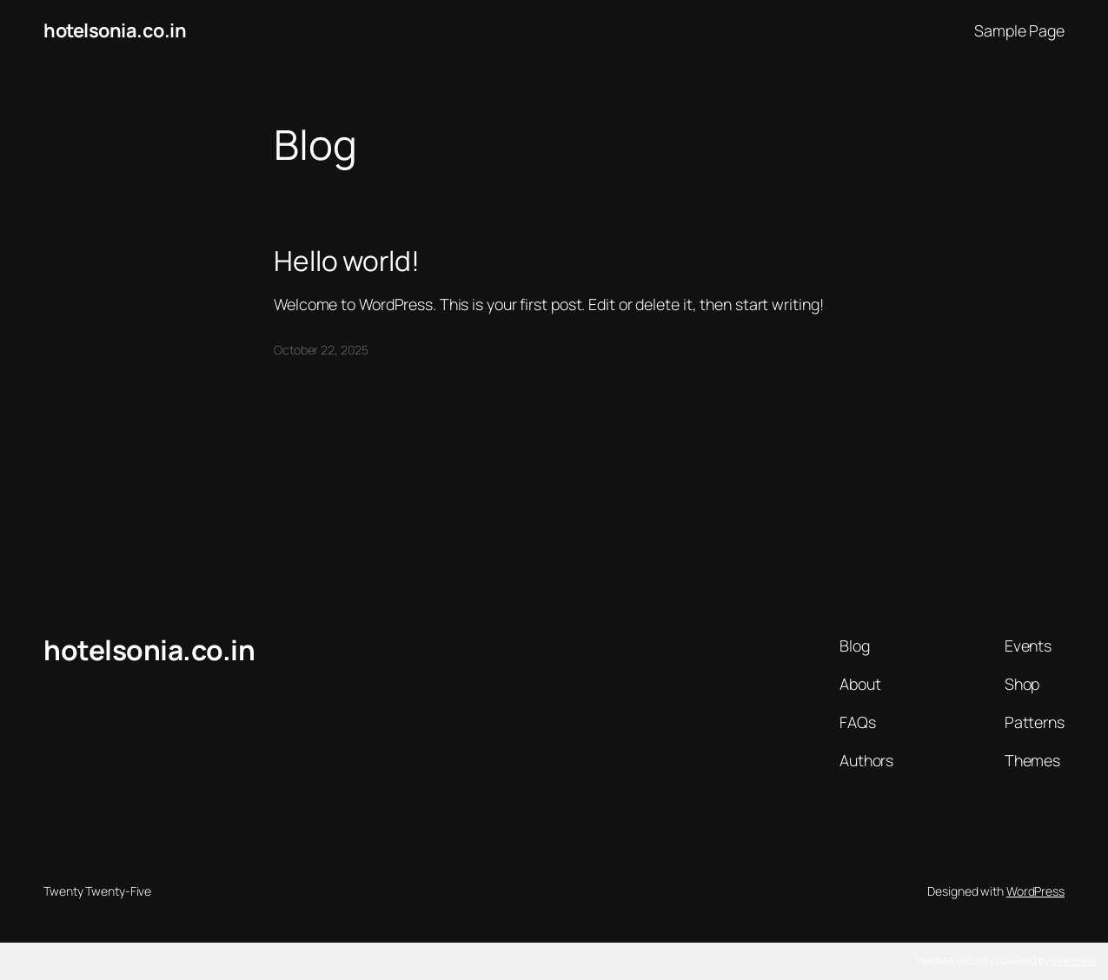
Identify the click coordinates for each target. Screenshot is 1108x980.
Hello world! (347, 261)
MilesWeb (1074, 960)
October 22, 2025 (321, 349)
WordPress (1035, 891)
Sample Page (1019, 30)
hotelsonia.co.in (114, 30)
